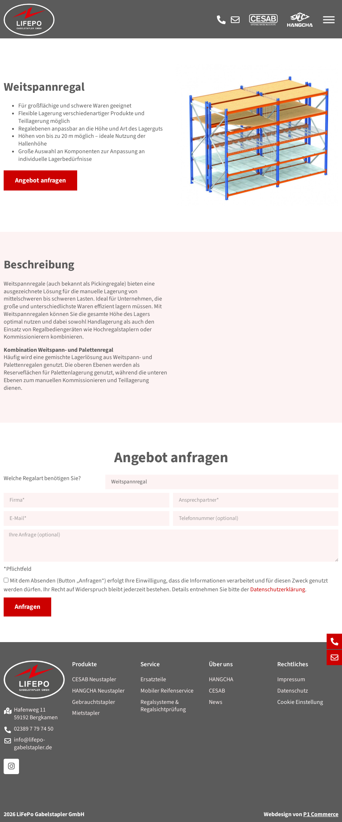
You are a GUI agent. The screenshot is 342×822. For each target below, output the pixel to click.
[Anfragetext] (171, 545)
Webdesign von (301, 814)
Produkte (84, 664)
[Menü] (329, 19)
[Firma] (86, 500)
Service (150, 664)
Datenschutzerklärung (277, 590)
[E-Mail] (86, 518)
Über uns (221, 664)
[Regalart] (222, 482)
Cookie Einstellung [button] (300, 702)
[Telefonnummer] (256, 518)
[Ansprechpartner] (256, 500)
